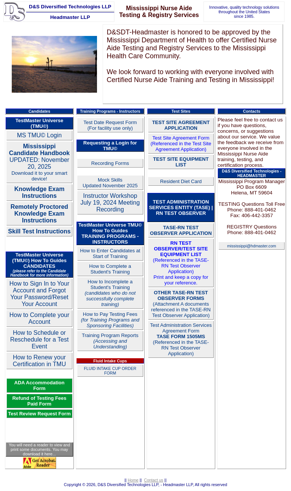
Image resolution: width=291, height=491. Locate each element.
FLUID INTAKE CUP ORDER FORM (110, 370)
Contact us (153, 480)
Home (133, 480)
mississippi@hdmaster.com (251, 246)
